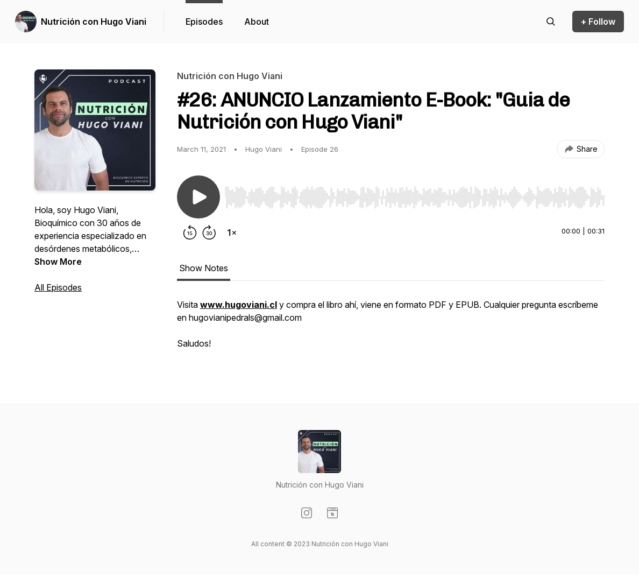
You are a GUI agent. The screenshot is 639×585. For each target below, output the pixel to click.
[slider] (414, 197)
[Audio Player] (414, 194)
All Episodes (58, 287)
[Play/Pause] (198, 197)
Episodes (204, 21)
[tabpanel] (391, 329)
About (256, 21)
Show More (58, 261)
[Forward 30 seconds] (209, 232)
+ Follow (598, 21)
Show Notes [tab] (203, 268)
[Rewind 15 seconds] (189, 232)
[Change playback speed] (232, 232)
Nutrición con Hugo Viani (93, 21)
